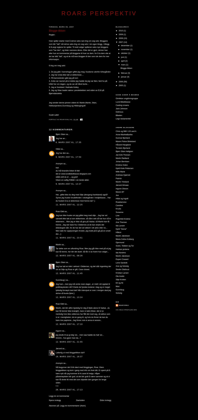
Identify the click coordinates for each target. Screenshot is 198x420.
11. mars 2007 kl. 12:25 (69, 204)
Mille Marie (120, 172)
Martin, (88, 103)
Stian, (94, 103)
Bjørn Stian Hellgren (124, 151)
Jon (117, 195)
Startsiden (80, 400)
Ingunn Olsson (122, 188)
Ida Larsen (120, 226)
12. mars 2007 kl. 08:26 (69, 255)
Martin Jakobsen (123, 236)
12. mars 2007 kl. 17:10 (69, 324)
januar (124, 77)
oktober (124, 53)
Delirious (119, 112)
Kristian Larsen (122, 273)
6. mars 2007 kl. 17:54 (68, 157)
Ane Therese (121, 222)
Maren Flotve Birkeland (126, 141)
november (125, 49)
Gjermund (120, 242)
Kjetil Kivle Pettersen (124, 168)
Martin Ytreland (122, 182)
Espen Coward (122, 259)
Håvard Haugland (123, 145)
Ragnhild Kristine (123, 219)
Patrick (119, 178)
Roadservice (121, 202)
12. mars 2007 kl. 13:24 (69, 297)
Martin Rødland (122, 158)
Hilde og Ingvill (122, 198)
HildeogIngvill (79, 106)
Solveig (119, 293)
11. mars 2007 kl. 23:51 (69, 238)
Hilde (58, 149)
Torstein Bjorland (123, 148)
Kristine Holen (122, 165)
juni (123, 57)
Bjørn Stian (60, 134)
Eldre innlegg (105, 400)
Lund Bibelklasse (123, 102)
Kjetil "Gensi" (121, 229)
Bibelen (119, 115)
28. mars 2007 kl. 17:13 (69, 390)
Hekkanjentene (55, 106)
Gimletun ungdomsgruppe (127, 98)
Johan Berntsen (122, 161)
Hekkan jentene (122, 249)
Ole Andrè (120, 276)
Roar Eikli (60, 211)
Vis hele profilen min (126, 310)
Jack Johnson (122, 108)
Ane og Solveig (122, 266)
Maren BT (120, 192)
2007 (121, 42)
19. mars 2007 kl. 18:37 (69, 356)
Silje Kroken (121, 279)
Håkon (118, 232)
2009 (121, 34)
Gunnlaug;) (60, 280)
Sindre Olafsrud (122, 269)
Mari (117, 286)
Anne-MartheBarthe (124, 134)
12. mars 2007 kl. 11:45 (69, 273)
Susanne (119, 212)
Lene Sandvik (121, 263)
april (123, 61)
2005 (121, 85)
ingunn (58, 331)
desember (125, 45)
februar (124, 73)
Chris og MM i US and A (126, 131)
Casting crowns (122, 105)
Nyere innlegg (55, 400)
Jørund (59, 348)
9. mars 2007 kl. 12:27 (68, 184)
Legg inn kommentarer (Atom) (73, 406)
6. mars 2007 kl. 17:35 (68, 142)
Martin (82, 103)
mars (123, 65)
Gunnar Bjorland (123, 138)
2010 (121, 31)
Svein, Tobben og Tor (125, 246)
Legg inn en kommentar (59, 396)
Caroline (119, 205)
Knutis (118, 209)
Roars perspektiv (99, 13)
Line (117, 215)
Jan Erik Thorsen (123, 155)
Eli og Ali (119, 283)
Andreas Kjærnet (123, 175)
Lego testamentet (123, 119)
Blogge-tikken (126, 68)
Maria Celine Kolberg (125, 239)
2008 (121, 38)
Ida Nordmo (121, 252)
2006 (121, 81)
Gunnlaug (66, 106)
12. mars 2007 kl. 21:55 (69, 342)
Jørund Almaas (122, 185)
